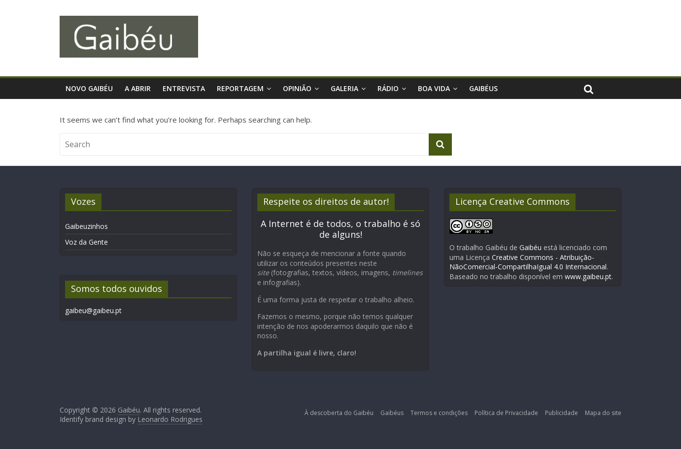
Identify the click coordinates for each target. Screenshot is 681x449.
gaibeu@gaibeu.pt (93, 310)
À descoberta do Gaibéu (339, 413)
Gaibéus (483, 88)
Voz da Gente (86, 242)
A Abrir (138, 88)
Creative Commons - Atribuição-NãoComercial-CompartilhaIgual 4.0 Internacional (528, 262)
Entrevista (184, 88)
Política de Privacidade (506, 413)
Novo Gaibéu (89, 88)
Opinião (297, 88)
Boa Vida (434, 88)
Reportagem (240, 88)
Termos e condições (439, 413)
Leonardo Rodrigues (170, 419)
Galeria (344, 88)
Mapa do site (603, 413)
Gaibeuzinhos (86, 226)
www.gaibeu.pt (588, 276)
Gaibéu (530, 247)
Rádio (388, 88)
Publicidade (561, 413)
